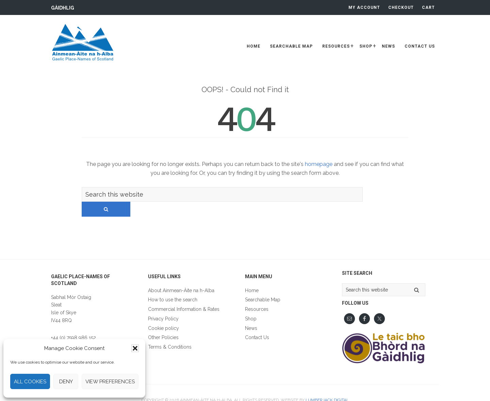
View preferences (110, 382)
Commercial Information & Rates (183, 294)
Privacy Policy (163, 304)
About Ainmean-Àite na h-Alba (181, 276)
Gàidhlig (62, 8)
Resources (256, 294)
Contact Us (257, 322)
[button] (135, 348)
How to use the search (172, 285)
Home (252, 276)
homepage (318, 164)
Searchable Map (262, 285)
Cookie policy (163, 313)
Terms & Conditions (170, 332)
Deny (66, 382)
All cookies (30, 382)
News (251, 313)
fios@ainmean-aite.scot (76, 330)
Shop (251, 304)
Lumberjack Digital (327, 385)
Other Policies (163, 322)
